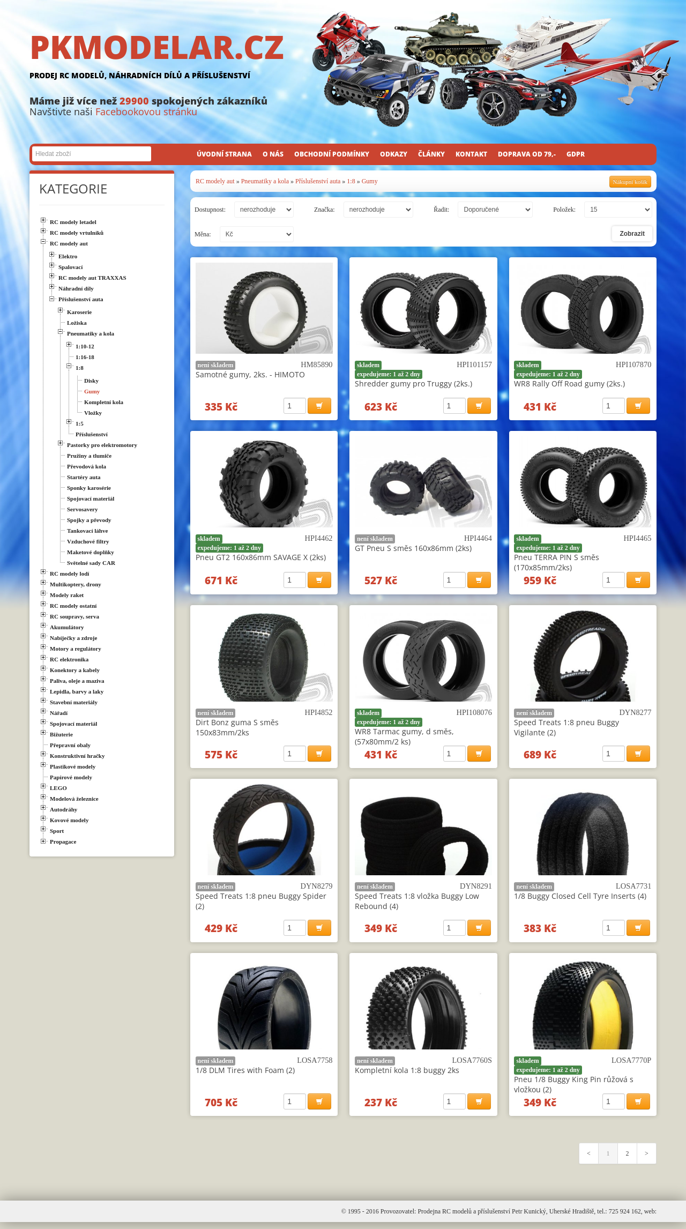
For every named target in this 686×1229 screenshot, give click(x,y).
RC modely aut (215, 181)
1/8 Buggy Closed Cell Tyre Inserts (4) (580, 900)
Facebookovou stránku (146, 111)
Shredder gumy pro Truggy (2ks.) (413, 383)
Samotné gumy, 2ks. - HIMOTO (250, 374)
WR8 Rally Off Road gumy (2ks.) (569, 383)
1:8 (351, 181)
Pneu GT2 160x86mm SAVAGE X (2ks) (261, 559)
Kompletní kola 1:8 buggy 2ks (407, 1075)
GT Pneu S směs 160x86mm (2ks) (413, 550)
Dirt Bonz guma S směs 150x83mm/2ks (237, 730)
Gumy (370, 181)
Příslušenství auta (317, 181)
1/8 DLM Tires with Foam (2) (245, 1075)
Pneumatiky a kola (265, 181)
